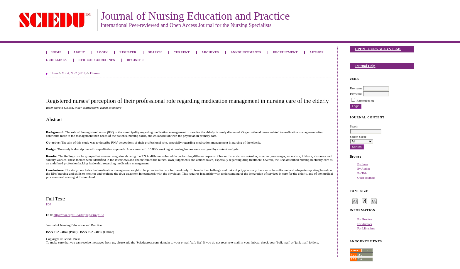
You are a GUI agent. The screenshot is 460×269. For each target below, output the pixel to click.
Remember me (365, 100)
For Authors (364, 224)
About (79, 52)
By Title (362, 173)
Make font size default (364, 201)
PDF (48, 204)
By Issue (362, 164)
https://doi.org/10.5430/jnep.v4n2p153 (79, 215)
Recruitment (285, 52)
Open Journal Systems (378, 49)
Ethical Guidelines (96, 60)
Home (56, 52)
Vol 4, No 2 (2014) (74, 73)
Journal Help (365, 66)
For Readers (364, 219)
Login (102, 52)
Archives (210, 52)
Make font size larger (374, 201)
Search (155, 52)
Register (127, 52)
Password (356, 94)
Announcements (246, 52)
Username (356, 88)
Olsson (94, 73)
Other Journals (366, 177)
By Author (363, 168)
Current (182, 52)
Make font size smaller (355, 201)
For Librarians (366, 228)
